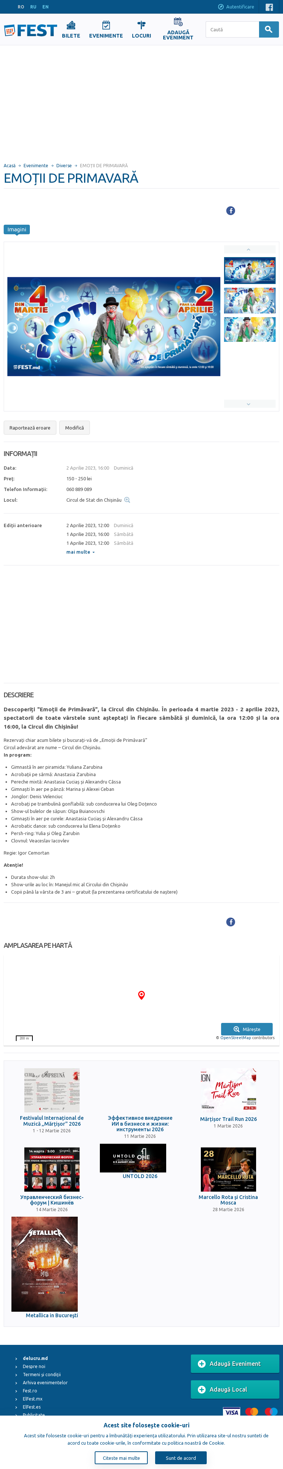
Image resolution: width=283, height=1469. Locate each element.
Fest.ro (30, 1390)
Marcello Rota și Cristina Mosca (228, 1200)
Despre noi (34, 1366)
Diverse (64, 165)
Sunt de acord (181, 1458)
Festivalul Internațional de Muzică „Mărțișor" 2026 (52, 1120)
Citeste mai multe (121, 1458)
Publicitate (34, 1415)
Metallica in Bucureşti (52, 1315)
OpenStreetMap (235, 1037)
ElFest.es (32, 1407)
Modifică (74, 427)
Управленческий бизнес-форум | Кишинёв (52, 1200)
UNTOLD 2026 (140, 1176)
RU (33, 6)
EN (45, 6)
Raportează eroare (30, 427)
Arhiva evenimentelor (45, 1382)
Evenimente (36, 165)
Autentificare (235, 7)
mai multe (80, 551)
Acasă (9, 165)
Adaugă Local (222, 1390)
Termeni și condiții (42, 1374)
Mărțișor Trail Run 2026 (228, 1119)
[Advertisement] (141, 100)
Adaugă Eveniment (229, 1364)
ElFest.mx (32, 1398)
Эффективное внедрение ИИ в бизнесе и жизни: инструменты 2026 (140, 1123)
